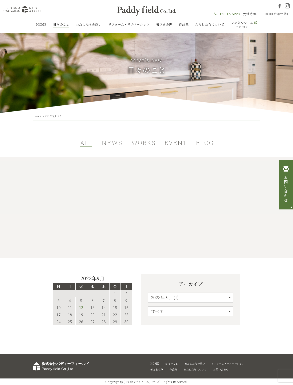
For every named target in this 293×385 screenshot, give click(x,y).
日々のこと (61, 24)
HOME (41, 24)
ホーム (38, 116)
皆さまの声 (164, 24)
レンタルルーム (242, 24)
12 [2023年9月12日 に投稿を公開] (81, 307)
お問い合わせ (286, 189)
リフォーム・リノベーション (129, 24)
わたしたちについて (209, 24)
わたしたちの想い (89, 24)
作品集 (184, 24)
